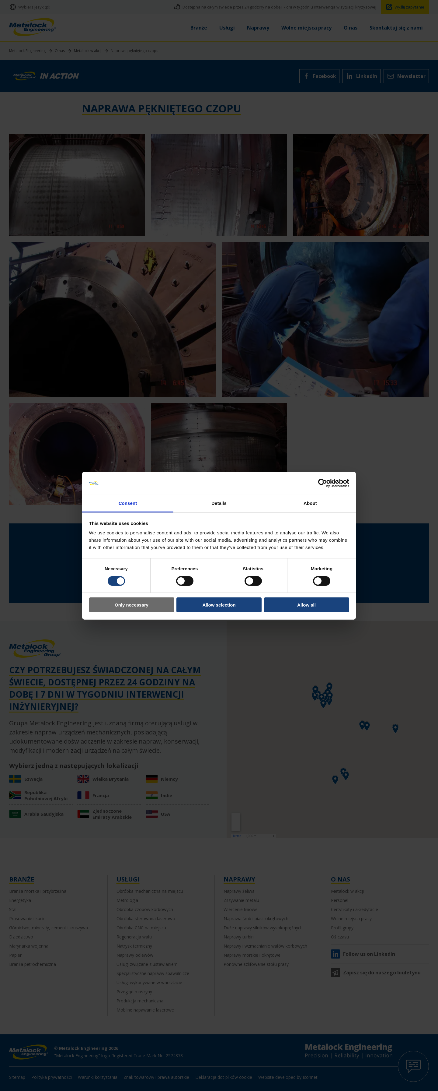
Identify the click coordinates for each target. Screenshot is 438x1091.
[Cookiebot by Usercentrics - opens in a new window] (322, 483)
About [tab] (310, 503)
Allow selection (218, 604)
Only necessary (131, 604)
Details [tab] (219, 503)
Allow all (306, 604)
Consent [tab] (128, 503)
